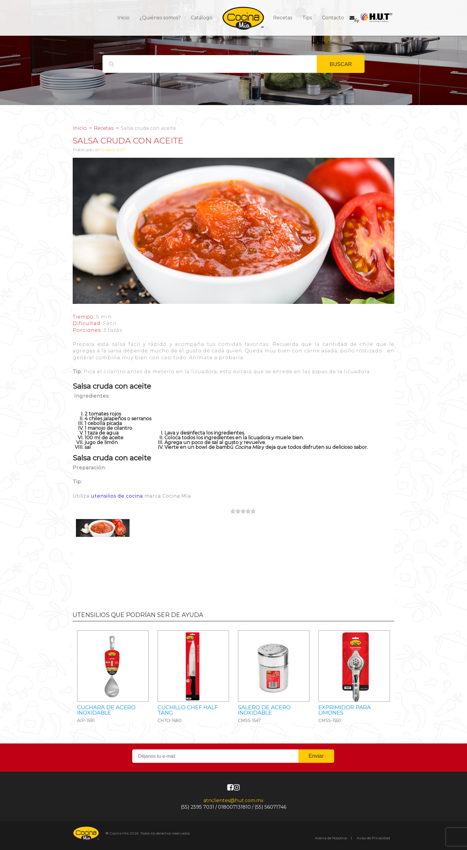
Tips (307, 18)
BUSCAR (340, 64)
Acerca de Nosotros (331, 838)
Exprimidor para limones (344, 710)
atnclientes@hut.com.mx (233, 800)
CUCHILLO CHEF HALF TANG (188, 710)
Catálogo (201, 18)
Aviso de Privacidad (373, 838)
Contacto (333, 18)
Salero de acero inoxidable (264, 710)
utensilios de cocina (117, 496)
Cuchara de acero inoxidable (106, 710)
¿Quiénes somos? (160, 18)
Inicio (123, 18)
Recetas (282, 18)
